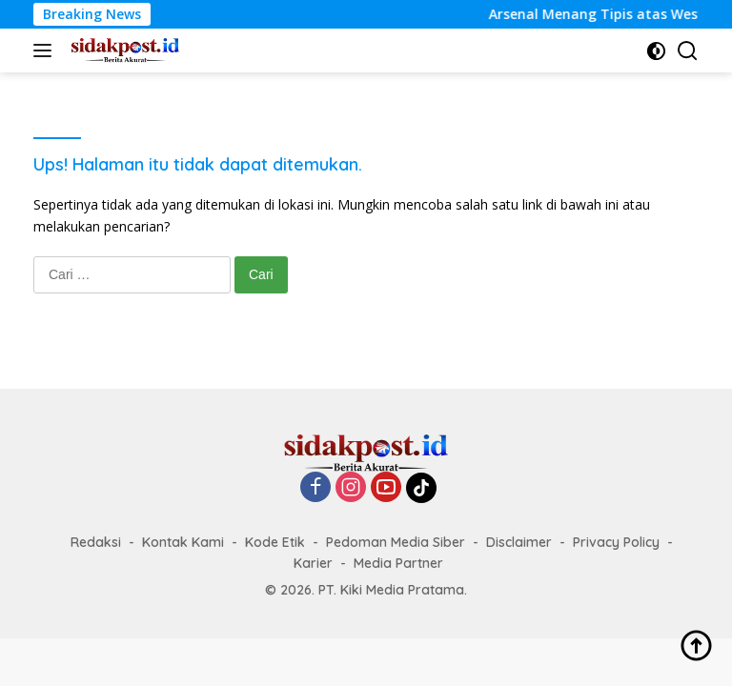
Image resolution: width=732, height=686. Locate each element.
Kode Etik (275, 542)
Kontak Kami (183, 542)
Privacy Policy (616, 542)
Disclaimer (519, 542)
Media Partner (398, 563)
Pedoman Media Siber (395, 542)
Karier (313, 563)
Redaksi (96, 542)
